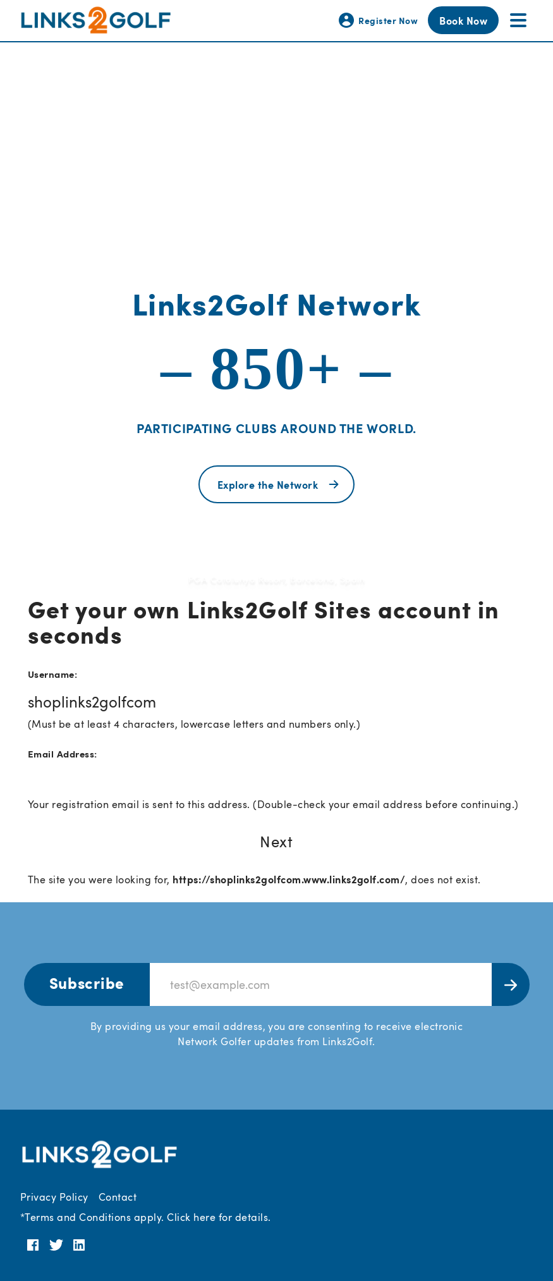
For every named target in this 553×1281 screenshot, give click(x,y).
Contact (118, 1197)
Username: (52, 673)
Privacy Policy (54, 1197)
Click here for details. (218, 1217)
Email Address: (62, 753)
